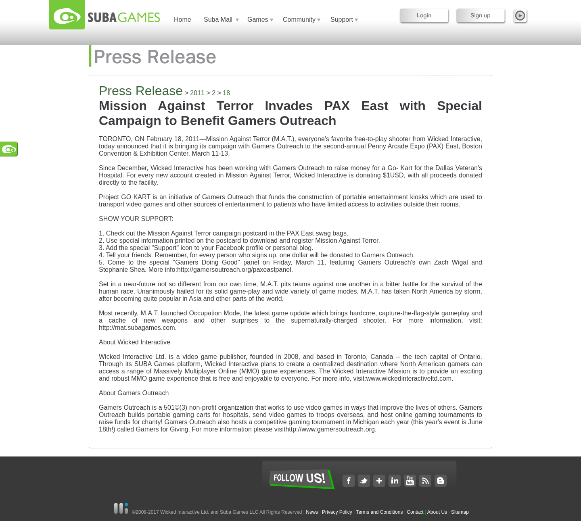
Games (257, 19)
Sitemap (460, 512)
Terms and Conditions (379, 512)
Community (299, 19)
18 (226, 93)
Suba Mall (218, 19)
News (312, 512)
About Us (437, 512)
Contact (415, 512)
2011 (197, 93)
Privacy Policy (337, 512)
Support (341, 19)
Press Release (141, 90)
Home (182, 19)
